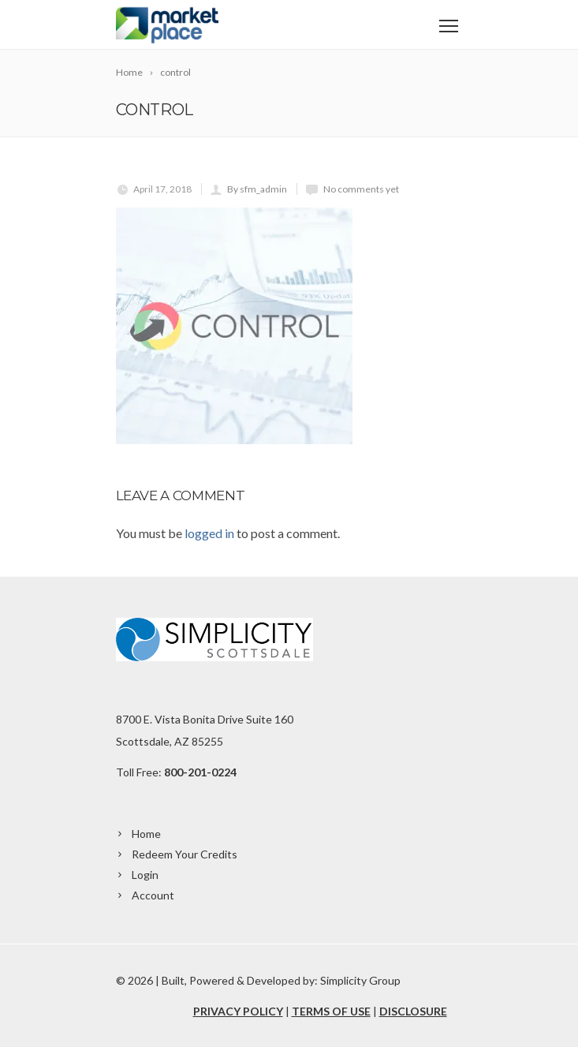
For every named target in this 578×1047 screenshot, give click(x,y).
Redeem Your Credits (184, 854)
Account (153, 895)
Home (146, 833)
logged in (209, 532)
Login (145, 874)
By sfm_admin (257, 189)
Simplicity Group (360, 980)
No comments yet (361, 189)
